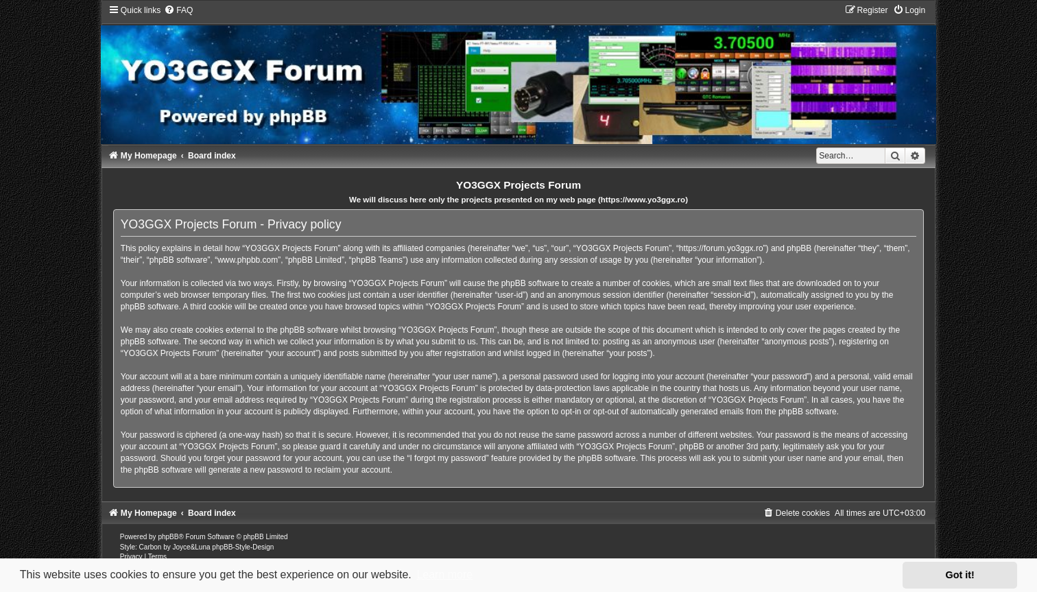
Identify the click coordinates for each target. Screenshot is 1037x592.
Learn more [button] (444, 574)
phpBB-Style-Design (243, 547)
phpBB (168, 537)
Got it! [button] (960, 574)
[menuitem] (178, 10)
